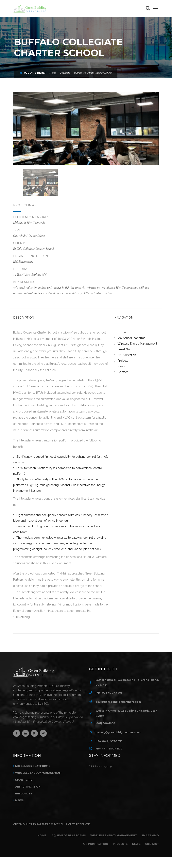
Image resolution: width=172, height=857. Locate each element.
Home (53, 72)
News (121, 366)
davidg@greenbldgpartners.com (118, 701)
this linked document (57, 563)
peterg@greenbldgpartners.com (118, 732)
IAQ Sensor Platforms (131, 338)
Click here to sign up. (100, 766)
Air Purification (127, 355)
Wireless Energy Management (137, 343)
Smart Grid (125, 349)
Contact (123, 372)
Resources (23, 793)
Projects (123, 360)
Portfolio (65, 72)
